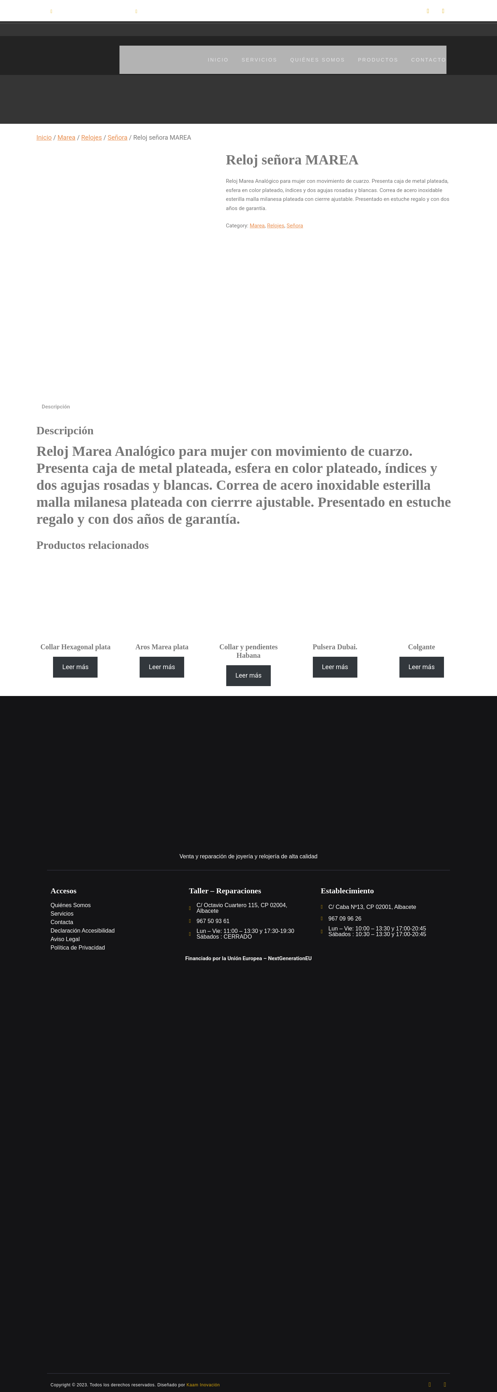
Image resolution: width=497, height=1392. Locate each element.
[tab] (55, 404)
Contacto (428, 59)
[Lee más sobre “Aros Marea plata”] (162, 664)
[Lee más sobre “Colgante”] (421, 664)
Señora (118, 137)
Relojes (91, 137)
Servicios (255, 59)
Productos (377, 59)
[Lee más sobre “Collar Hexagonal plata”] (75, 664)
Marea (67, 137)
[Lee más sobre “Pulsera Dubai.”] (335, 664)
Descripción (56, 404)
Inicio (213, 59)
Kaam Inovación (203, 1382)
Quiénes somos (314, 59)
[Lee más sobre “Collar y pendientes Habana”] (248, 672)
